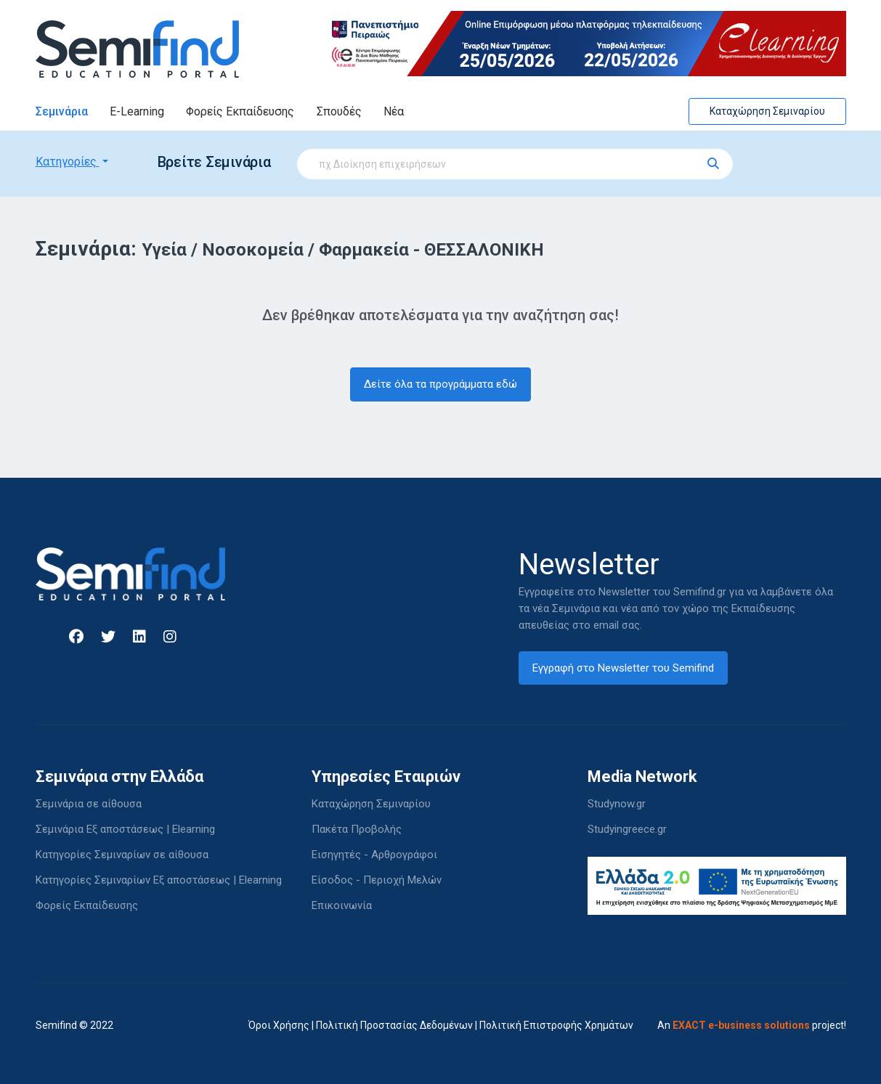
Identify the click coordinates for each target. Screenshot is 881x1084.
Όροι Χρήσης (278, 1025)
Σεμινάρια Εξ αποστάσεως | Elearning (125, 829)
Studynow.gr (617, 803)
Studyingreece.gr (627, 829)
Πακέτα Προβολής (357, 829)
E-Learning (137, 111)
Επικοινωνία (342, 905)
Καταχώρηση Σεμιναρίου (767, 111)
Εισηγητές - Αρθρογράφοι (374, 854)
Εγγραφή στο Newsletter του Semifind (623, 668)
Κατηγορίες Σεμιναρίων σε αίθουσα (122, 854)
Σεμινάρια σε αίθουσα (89, 803)
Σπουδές (339, 111)
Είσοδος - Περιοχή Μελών (377, 880)
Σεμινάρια (62, 111)
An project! (751, 1025)
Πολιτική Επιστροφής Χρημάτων (556, 1025)
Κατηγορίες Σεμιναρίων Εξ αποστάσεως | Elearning (159, 880)
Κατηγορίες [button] (68, 161)
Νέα (393, 111)
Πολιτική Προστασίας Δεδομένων (394, 1025)
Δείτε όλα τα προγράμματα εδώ (440, 384)
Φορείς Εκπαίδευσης (240, 111)
